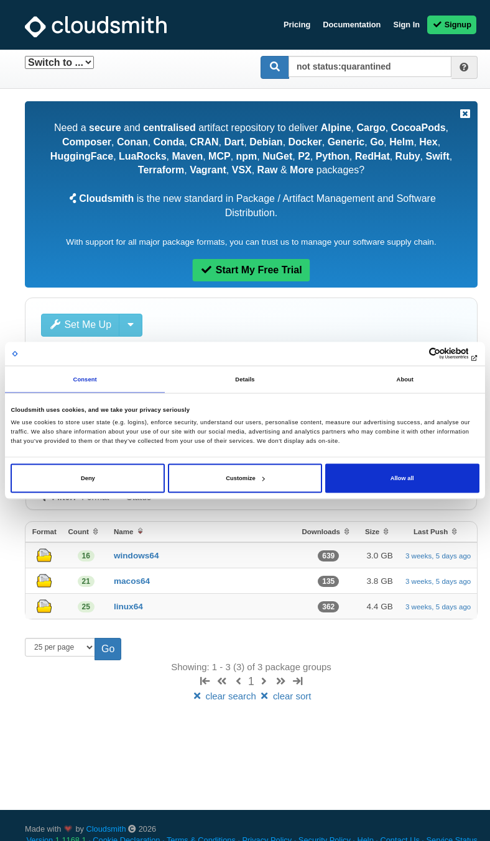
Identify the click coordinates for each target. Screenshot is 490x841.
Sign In (406, 24)
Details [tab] (244, 379)
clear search (225, 696)
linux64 (128, 606)
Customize (245, 478)
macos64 (132, 581)
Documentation (352, 24)
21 (86, 581)
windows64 (136, 555)
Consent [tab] (85, 379)
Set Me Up (80, 324)
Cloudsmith (106, 829)
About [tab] (405, 379)
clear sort (285, 696)
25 (86, 606)
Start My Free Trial (251, 270)
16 (86, 556)
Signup (451, 24)
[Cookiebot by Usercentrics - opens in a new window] (425, 354)
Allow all (402, 478)
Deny (88, 478)
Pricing (297, 24)
